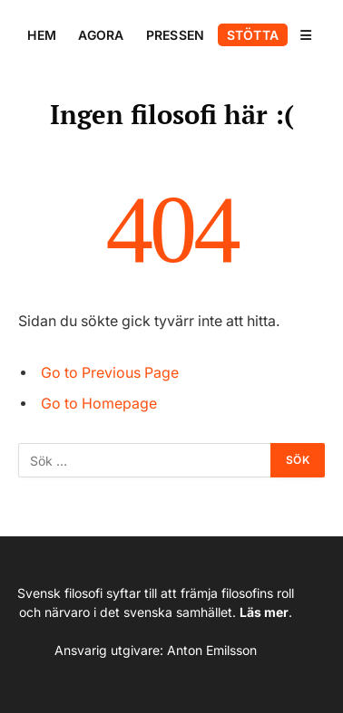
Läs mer (264, 612)
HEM (41, 35)
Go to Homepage (99, 403)
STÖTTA (253, 35)
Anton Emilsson (212, 650)
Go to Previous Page (110, 372)
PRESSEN (175, 35)
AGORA (100, 35)
